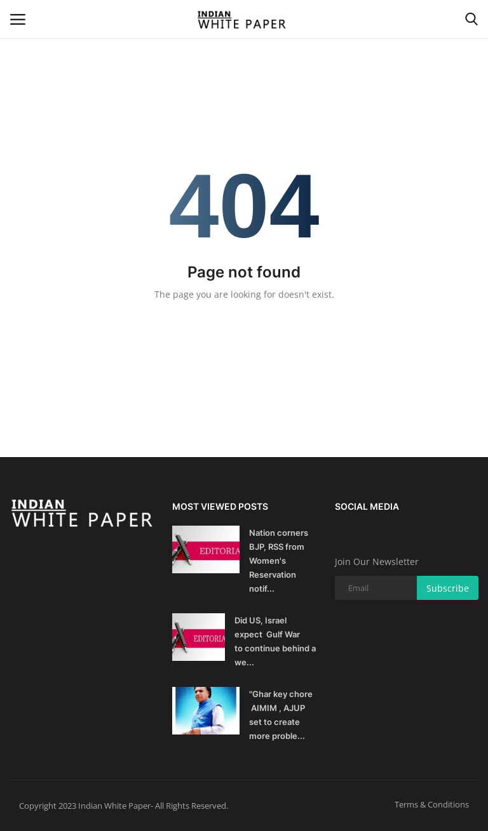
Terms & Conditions (432, 804)
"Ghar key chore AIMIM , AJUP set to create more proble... (281, 715)
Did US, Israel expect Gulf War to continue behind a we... (275, 641)
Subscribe (447, 588)
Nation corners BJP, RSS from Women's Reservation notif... (278, 561)
